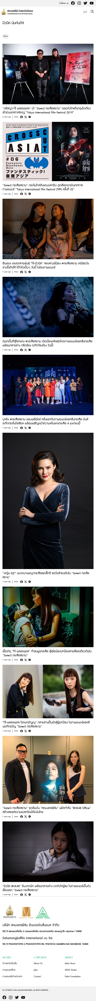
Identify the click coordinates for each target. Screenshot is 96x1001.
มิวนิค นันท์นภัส (13, 23)
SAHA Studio (71, 970)
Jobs (36, 970)
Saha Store (70, 963)
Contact (37, 976)
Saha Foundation (73, 976)
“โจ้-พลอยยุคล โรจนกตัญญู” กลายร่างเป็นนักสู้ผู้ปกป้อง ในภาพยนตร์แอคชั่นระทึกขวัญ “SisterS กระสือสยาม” (46, 724)
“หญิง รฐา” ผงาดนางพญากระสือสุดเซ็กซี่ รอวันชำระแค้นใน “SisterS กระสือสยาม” (45, 575)
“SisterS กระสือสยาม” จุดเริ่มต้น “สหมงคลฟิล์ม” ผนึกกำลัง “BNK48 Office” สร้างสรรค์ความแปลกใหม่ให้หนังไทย (46, 810)
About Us (38, 963)
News (5, 36)
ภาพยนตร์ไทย (8, 970)
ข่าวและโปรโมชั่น (9, 963)
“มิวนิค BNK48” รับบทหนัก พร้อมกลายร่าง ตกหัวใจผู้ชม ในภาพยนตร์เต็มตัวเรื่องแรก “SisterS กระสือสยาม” (46, 888)
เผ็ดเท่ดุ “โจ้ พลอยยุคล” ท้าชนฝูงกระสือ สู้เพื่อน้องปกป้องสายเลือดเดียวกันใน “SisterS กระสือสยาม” (46, 653)
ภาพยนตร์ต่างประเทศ (12, 976)
